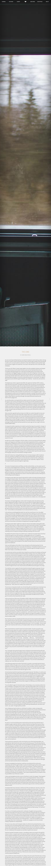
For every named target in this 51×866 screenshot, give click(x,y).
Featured (11, 1)
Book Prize (39, 1)
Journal (4, 1)
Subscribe (32, 1)
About (47, 1)
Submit (18, 1)
